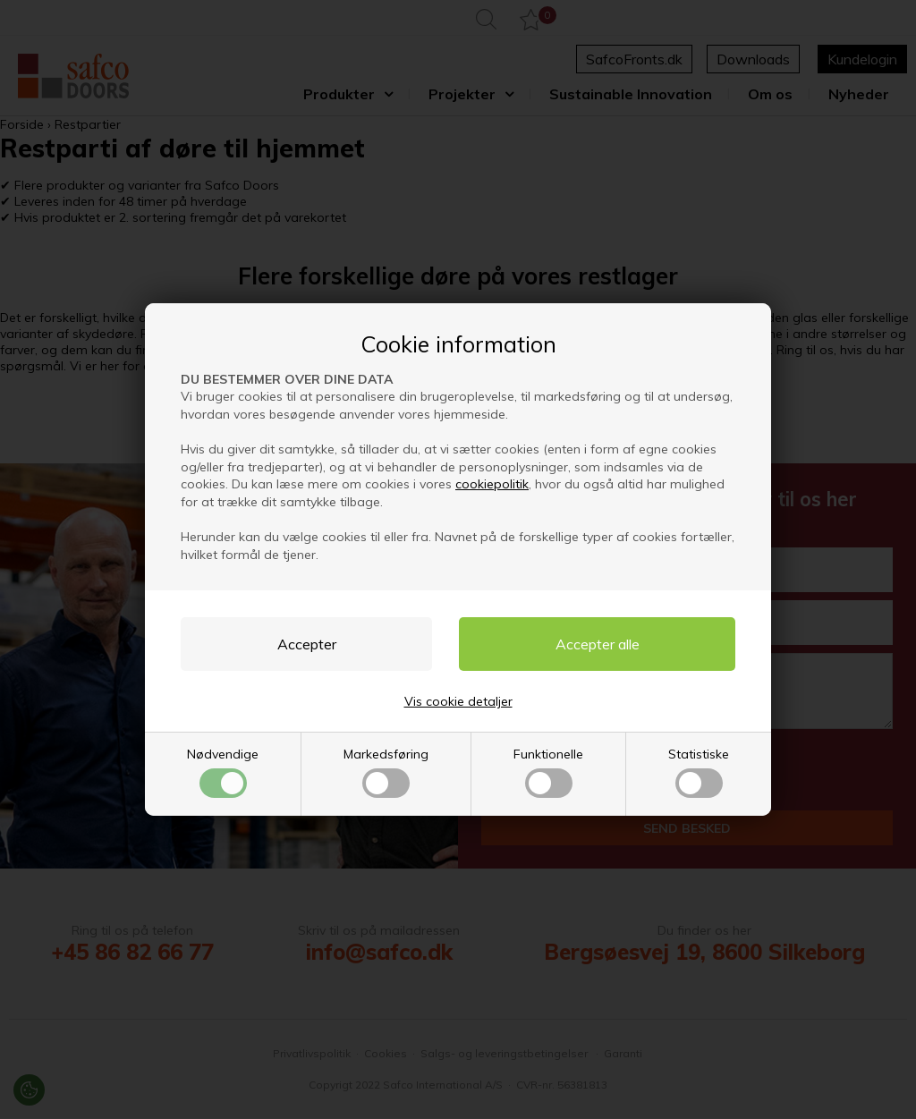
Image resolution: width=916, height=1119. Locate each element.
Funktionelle (548, 772)
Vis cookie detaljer (458, 701)
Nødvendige (223, 772)
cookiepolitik (492, 484)
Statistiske (698, 772)
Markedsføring (386, 772)
